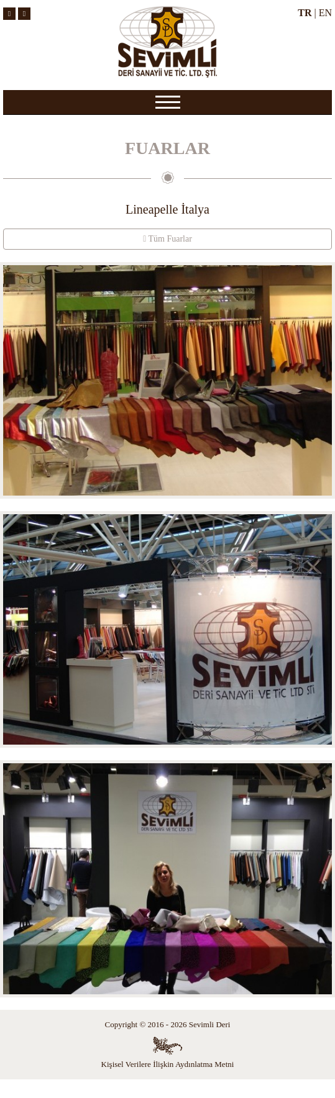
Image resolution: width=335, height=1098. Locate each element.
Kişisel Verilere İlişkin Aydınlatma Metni (167, 1064)
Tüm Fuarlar (167, 238)
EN (325, 12)
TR (304, 12)
